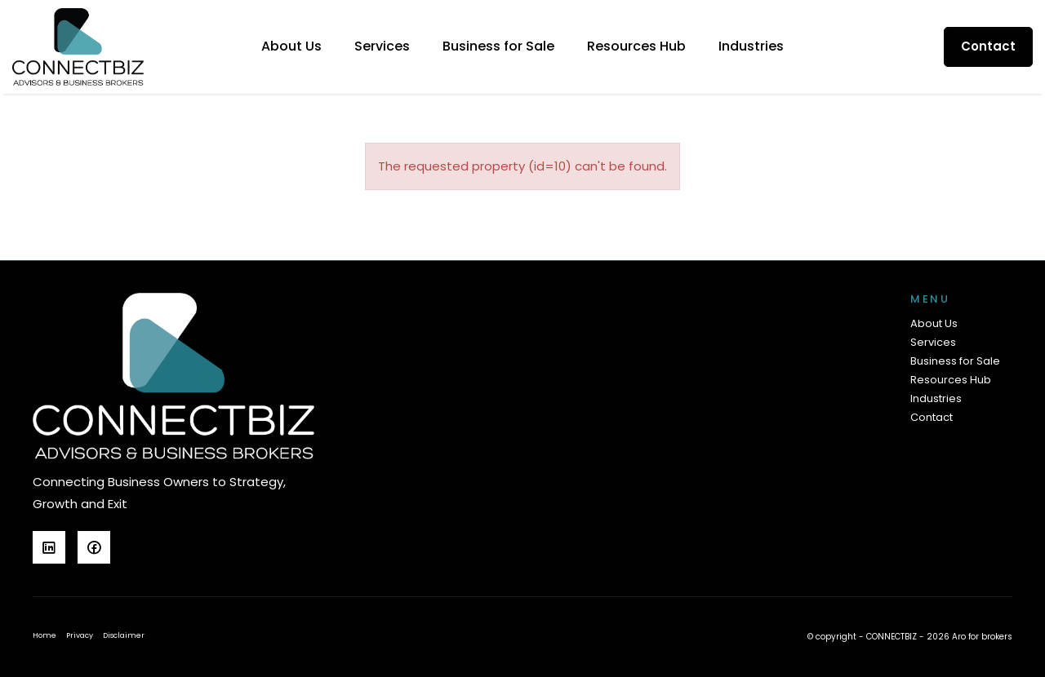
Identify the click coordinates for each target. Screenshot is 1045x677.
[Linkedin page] (55, 549)
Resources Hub (636, 46)
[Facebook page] (98, 549)
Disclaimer (124, 635)
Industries (751, 46)
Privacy (79, 635)
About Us (291, 46)
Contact (988, 46)
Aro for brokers (982, 637)
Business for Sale (498, 46)
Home (44, 635)
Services (382, 46)
